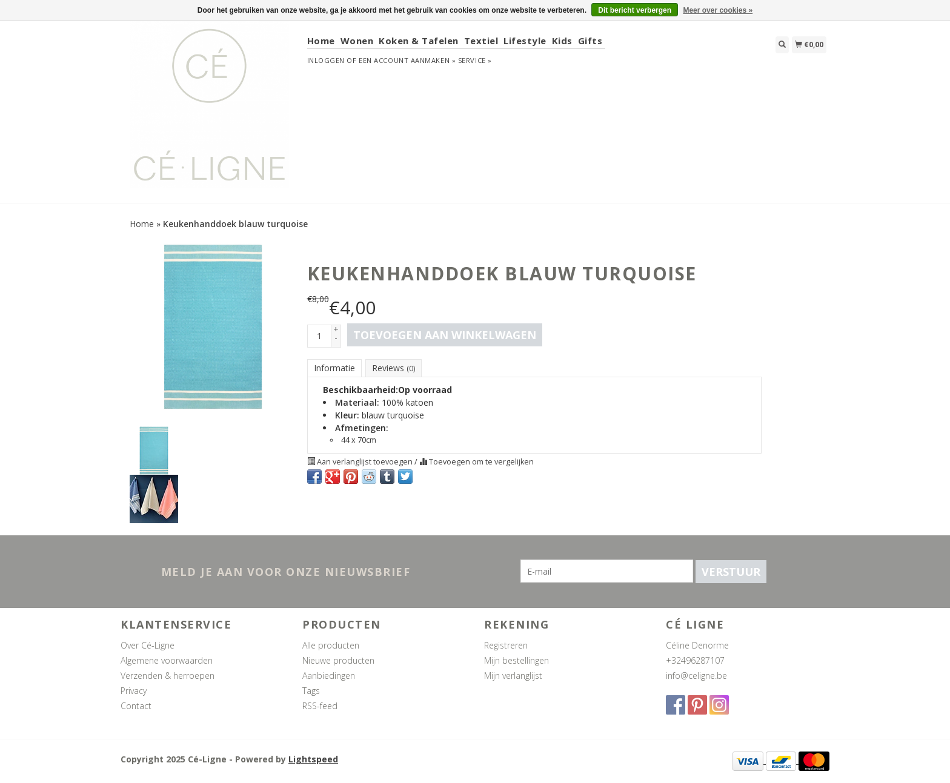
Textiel (481, 41)
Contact (136, 706)
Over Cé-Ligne (147, 645)
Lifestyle (524, 41)
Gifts (590, 41)
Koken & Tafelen (419, 41)
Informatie (334, 368)
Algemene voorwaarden (167, 660)
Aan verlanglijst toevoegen (360, 462)
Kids (562, 41)
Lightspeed (313, 759)
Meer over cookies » (717, 10)
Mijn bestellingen (516, 660)
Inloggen (326, 60)
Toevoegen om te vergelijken (476, 462)
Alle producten (330, 645)
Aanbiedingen (328, 675)
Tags (311, 690)
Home (321, 41)
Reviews (393, 368)
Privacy (134, 690)
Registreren (506, 645)
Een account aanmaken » (407, 60)
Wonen (357, 41)
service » (475, 60)
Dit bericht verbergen (634, 10)
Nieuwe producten (338, 660)
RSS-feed (319, 706)
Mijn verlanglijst (513, 675)
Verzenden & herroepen (167, 675)
